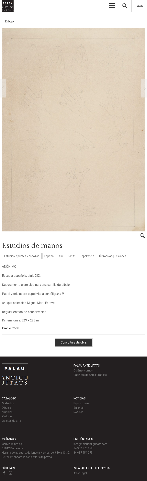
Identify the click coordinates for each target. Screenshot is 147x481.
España (49, 256)
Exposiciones (82, 403)
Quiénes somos (83, 370)
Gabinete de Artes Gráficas (90, 374)
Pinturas (7, 416)
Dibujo (9, 21)
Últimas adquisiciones (112, 256)
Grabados (8, 403)
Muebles (7, 412)
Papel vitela (87, 256)
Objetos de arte (11, 420)
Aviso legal (80, 473)
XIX (61, 256)
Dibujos (6, 407)
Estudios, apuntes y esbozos (21, 256)
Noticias (78, 412)
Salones (79, 407)
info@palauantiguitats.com (90, 444)
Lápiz (71, 256)
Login (139, 5)
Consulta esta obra (73, 342)
